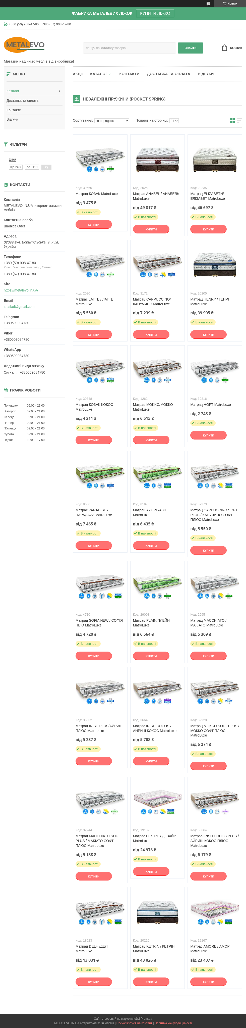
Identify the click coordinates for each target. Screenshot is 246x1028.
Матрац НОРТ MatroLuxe (210, 405)
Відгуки (12, 119)
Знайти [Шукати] (191, 48)
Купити (93, 224)
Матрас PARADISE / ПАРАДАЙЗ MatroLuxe (94, 512)
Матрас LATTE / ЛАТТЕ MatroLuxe (94, 301)
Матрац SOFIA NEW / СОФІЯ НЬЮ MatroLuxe (99, 622)
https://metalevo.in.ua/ (21, 290)
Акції (78, 74)
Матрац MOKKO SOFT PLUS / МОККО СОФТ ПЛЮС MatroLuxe (214, 731)
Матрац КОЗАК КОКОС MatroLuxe (94, 407)
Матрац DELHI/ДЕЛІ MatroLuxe (92, 948)
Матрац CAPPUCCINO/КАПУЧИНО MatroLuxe (152, 301)
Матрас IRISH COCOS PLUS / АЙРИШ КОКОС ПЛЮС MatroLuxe (214, 841)
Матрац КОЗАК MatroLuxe (97, 194)
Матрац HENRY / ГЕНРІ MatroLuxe (209, 301)
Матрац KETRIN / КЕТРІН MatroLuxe (154, 948)
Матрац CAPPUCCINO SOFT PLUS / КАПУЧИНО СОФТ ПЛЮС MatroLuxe (213, 515)
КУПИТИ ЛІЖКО (155, 13)
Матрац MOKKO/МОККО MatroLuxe (153, 407)
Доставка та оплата (22, 101)
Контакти (14, 110)
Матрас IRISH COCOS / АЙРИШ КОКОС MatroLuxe (154, 728)
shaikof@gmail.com (19, 307)
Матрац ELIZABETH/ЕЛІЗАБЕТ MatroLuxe (207, 196)
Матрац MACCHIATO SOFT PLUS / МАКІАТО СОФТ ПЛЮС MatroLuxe (98, 841)
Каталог (13, 91)
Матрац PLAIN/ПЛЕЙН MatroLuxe (151, 622)
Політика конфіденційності (173, 1023)
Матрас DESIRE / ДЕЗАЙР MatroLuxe (154, 838)
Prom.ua (146, 1018)
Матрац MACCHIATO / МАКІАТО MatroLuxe (208, 622)
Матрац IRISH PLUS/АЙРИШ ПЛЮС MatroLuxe (99, 728)
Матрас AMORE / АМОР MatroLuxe (209, 948)
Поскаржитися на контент (134, 1023)
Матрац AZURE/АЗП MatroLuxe (149, 512)
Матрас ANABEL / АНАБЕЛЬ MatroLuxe (156, 196)
